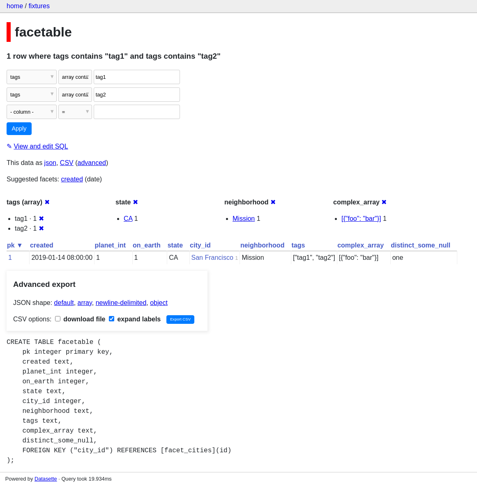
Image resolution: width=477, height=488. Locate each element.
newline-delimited (121, 302)
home (15, 5)
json (50, 162)
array (85, 302)
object (159, 302)
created (72, 179)
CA (128, 218)
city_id (200, 245)
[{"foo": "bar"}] (361, 218)
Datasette (46, 479)
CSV (67, 162)
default (64, 302)
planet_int (110, 245)
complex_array (360, 245)
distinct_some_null (420, 245)
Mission (244, 218)
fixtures (39, 5)
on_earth (147, 245)
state (175, 245)
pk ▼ (15, 245)
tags (298, 245)
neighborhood (262, 245)
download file (80, 319)
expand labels (135, 319)
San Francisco (212, 257)
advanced (92, 162)
